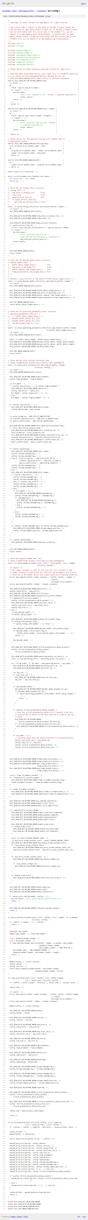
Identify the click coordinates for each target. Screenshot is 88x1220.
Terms (25, 1217)
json (84, 1217)
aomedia (6, 10)
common (41, 10)
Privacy (19, 1217)
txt (78, 1217)
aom (14, 10)
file (48, 16)
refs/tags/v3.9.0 (25, 10)
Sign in (83, 3)
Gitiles (13, 1217)
